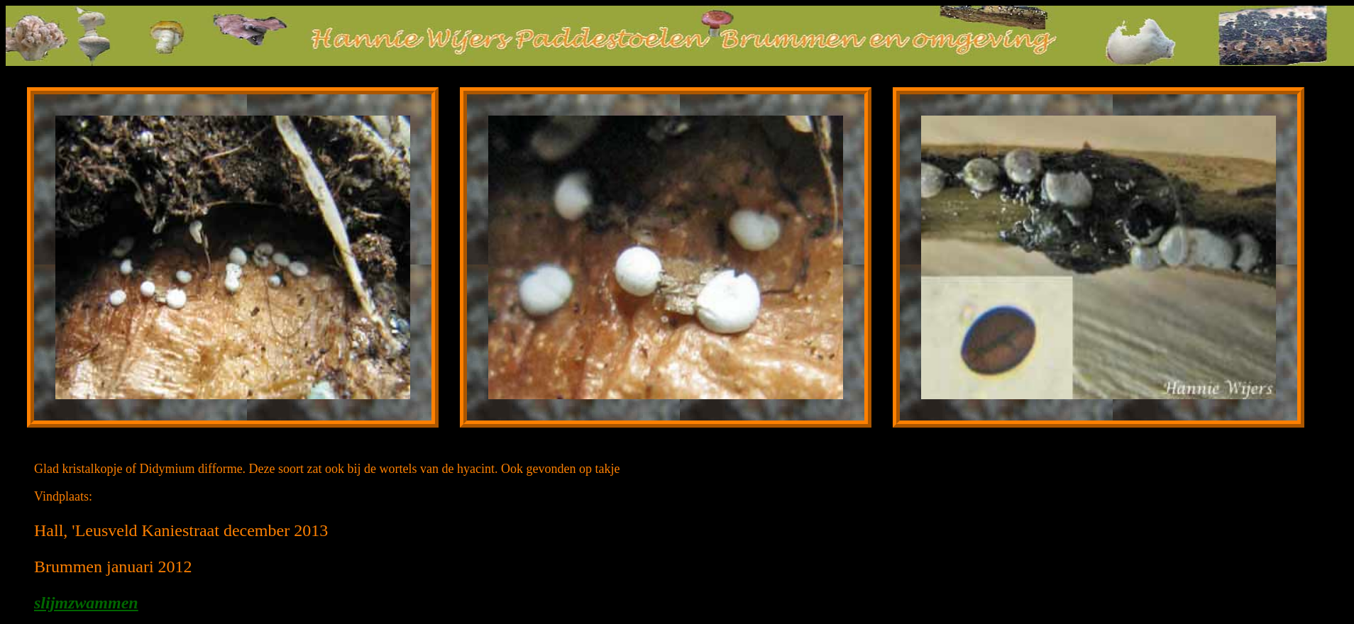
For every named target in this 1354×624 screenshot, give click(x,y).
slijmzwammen (86, 603)
